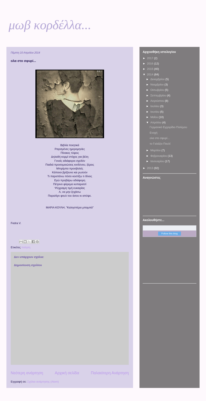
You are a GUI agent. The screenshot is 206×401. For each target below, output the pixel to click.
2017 (150, 58)
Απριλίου (156, 122)
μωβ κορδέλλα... (50, 25)
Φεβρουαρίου (159, 155)
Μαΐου (154, 117)
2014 (150, 74)
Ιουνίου (155, 111)
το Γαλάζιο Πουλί (160, 143)
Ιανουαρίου (157, 161)
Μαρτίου (156, 150)
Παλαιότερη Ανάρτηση (110, 373)
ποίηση (25, 247)
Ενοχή (153, 132)
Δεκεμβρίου (157, 79)
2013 (150, 168)
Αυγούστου (157, 100)
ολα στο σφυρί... (160, 138)
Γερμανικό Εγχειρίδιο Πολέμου (168, 127)
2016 (150, 63)
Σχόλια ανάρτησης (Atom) (43, 381)
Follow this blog (169, 233)
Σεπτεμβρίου (158, 95)
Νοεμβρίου (157, 84)
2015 (150, 68)
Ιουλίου (155, 106)
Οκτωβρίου (157, 89)
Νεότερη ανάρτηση (27, 373)
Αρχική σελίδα (67, 373)
